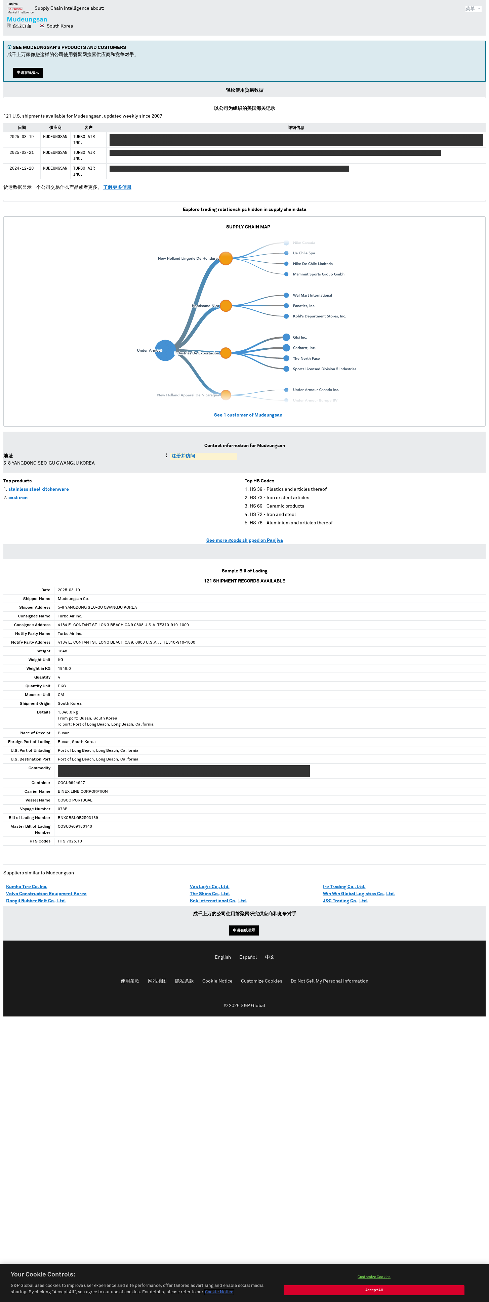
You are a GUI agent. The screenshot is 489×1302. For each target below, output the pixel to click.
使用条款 (130, 981)
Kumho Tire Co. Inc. (26, 886)
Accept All (374, 1292)
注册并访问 (183, 456)
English (223, 957)
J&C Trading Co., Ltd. (345, 901)
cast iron (18, 497)
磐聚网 (21, 8)
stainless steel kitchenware (38, 489)
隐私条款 (184, 981)
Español (248, 957)
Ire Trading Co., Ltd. (344, 886)
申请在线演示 (28, 73)
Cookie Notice (217, 981)
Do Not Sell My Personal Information (329, 981)
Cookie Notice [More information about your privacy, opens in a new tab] (219, 1294)
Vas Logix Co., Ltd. (210, 886)
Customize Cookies (261, 981)
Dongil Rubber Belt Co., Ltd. (36, 901)
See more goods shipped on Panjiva (244, 540)
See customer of (248, 415)
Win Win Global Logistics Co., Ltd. (359, 894)
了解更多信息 (117, 187)
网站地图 (157, 981)
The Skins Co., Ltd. (210, 894)
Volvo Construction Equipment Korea (46, 894)
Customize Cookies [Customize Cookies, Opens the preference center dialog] (374, 1279)
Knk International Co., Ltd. (218, 901)
